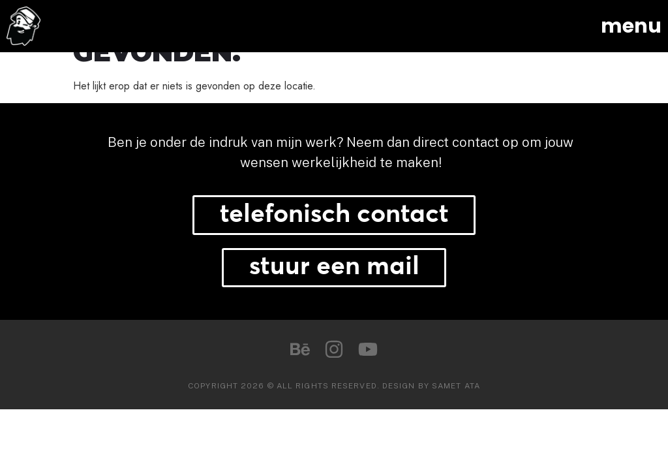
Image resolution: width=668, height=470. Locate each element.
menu (631, 26)
